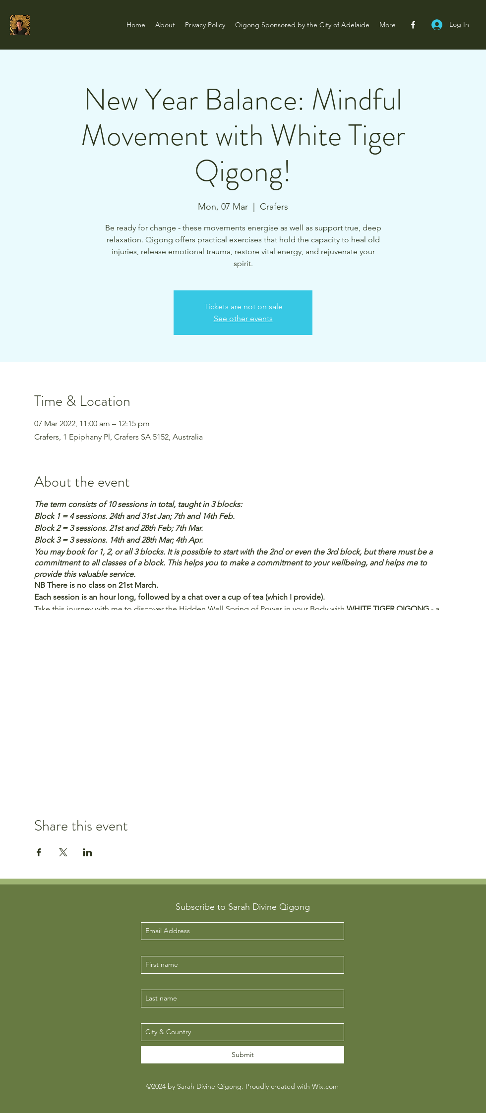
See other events (243, 318)
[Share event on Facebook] (39, 852)
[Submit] (242, 1054)
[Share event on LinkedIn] (87, 852)
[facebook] (413, 25)
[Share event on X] (63, 852)
